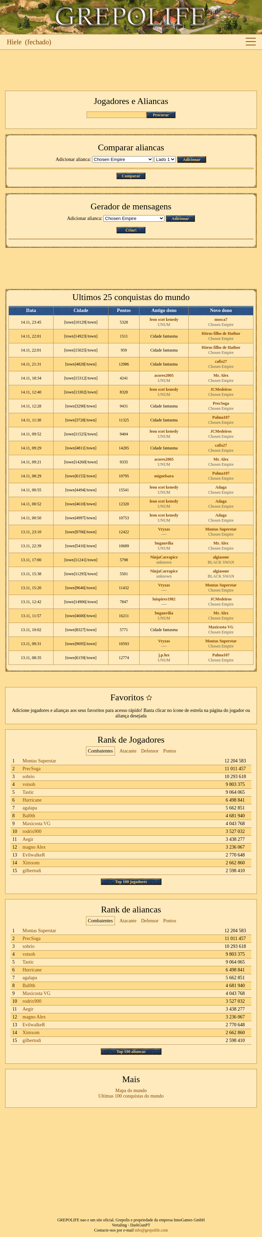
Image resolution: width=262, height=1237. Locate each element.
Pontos (169, 751)
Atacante (127, 751)
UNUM (164, 324)
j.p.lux (164, 655)
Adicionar (191, 159)
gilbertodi (32, 870)
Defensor (149, 751)
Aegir (28, 839)
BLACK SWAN (221, 562)
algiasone (221, 557)
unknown (164, 562)
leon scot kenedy (164, 319)
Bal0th (29, 815)
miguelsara (164, 476)
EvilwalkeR (34, 855)
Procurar (161, 115)
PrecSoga (221, 403)
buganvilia (164, 543)
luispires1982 (163, 599)
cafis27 (221, 361)
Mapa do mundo (131, 1090)
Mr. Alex (221, 375)
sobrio (28, 776)
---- (164, 534)
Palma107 (221, 417)
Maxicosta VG (220, 627)
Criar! (131, 230)
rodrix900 (32, 831)
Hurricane (32, 800)
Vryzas (164, 529)
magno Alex (34, 847)
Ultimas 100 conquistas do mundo (130, 1096)
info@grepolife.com (151, 1230)
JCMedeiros (220, 389)
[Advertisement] (131, 70)
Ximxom (31, 862)
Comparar (131, 176)
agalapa (30, 807)
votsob (29, 784)
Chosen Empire (221, 324)
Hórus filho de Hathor (221, 333)
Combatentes (100, 751)
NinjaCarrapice (164, 557)
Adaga (221, 487)
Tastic (28, 792)
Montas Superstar (221, 529)
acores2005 (163, 375)
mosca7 (221, 319)
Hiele (14, 42)
